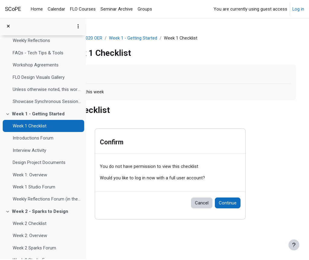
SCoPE (13, 9)
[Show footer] (293, 244)
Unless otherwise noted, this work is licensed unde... (47, 90)
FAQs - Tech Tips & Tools (38, 53)
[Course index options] (78, 27)
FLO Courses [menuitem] (83, 9)
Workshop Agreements (36, 66)
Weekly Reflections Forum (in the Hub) (47, 200)
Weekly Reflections (31, 41)
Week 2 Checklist (29, 224)
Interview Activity (29, 151)
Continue (250, 203)
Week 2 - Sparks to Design (40, 212)
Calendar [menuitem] (56, 9)
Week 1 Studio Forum (34, 188)
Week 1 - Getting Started (38, 114)
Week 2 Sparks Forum (34, 248)
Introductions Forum (33, 139)
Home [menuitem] (37, 9)
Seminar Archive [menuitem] (116, 9)
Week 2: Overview (30, 236)
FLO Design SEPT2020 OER (124, 38)
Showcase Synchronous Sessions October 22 (47, 102)
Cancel (224, 203)
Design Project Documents (39, 163)
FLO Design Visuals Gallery (39, 78)
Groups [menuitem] (145, 9)
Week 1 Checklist (29, 127)
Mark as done (117, 74)
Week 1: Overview (30, 175)
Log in (298, 9)
